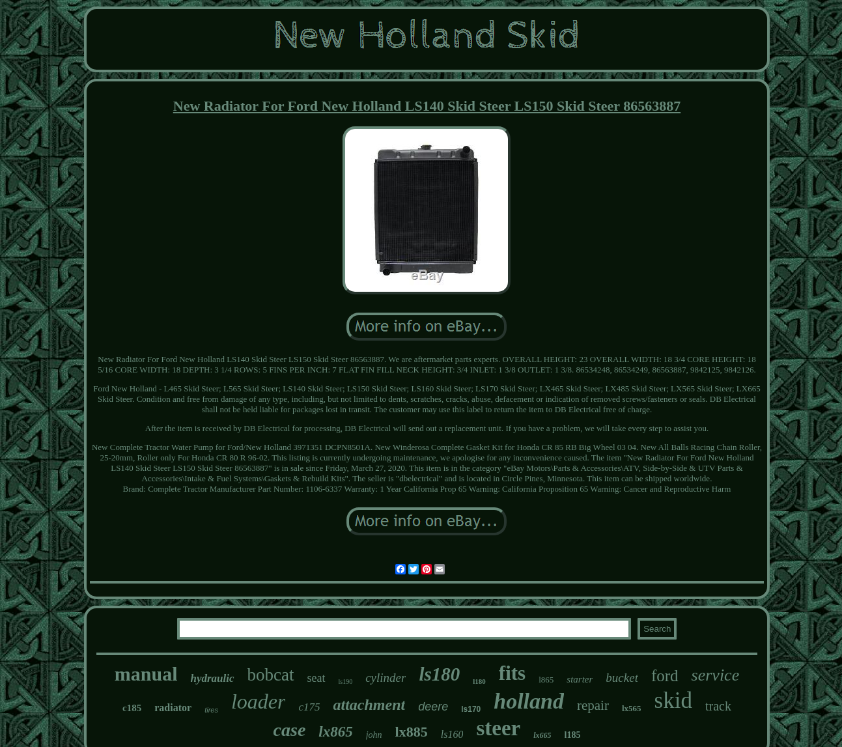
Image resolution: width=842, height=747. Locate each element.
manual (146, 673)
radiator (172, 707)
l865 (546, 679)
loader (258, 701)
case (290, 730)
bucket (622, 677)
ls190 (346, 681)
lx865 (335, 732)
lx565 (631, 708)
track (718, 706)
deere (433, 706)
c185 (131, 708)
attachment (369, 704)
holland (529, 701)
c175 (309, 707)
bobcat (270, 674)
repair (593, 705)
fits (512, 673)
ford (665, 675)
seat (316, 677)
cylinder (385, 677)
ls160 (452, 734)
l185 (573, 735)
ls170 (471, 709)
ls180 (439, 674)
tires (211, 710)
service (716, 675)
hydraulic (212, 678)
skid (673, 700)
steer (498, 728)
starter (580, 679)
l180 (479, 681)
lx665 (542, 735)
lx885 (411, 732)
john (374, 735)
